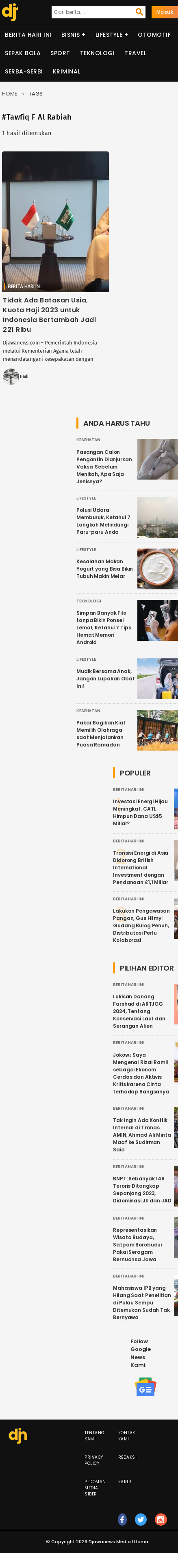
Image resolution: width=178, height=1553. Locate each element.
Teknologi (97, 53)
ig (161, 1523)
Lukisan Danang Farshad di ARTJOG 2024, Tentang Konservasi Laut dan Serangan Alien (139, 1011)
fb (122, 1523)
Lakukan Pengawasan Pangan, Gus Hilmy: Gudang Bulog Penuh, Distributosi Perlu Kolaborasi (141, 925)
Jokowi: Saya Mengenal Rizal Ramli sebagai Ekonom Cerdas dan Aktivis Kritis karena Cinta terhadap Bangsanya (141, 1073)
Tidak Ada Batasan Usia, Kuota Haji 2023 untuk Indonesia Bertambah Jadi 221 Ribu (49, 314)
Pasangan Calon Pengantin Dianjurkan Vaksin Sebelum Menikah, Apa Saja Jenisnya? (104, 467)
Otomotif (154, 35)
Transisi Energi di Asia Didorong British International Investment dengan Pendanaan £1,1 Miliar (140, 867)
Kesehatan (88, 440)
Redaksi (127, 1457)
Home (9, 94)
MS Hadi (20, 376)
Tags (36, 94)
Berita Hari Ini (28, 35)
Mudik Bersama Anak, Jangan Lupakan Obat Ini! (105, 678)
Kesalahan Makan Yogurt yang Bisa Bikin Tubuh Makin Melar (104, 569)
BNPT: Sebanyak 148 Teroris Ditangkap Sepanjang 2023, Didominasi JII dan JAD (142, 1189)
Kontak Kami (126, 1436)
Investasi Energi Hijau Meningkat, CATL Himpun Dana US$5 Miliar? (140, 812)
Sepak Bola (23, 53)
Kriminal (66, 71)
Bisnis (70, 35)
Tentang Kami (95, 1436)
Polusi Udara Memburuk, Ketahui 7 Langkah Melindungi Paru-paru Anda (103, 521)
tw (141, 1523)
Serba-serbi (24, 71)
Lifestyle (109, 35)
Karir (125, 1482)
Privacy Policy (94, 1460)
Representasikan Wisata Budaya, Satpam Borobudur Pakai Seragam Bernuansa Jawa (138, 1244)
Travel (135, 53)
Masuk (165, 12)
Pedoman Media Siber (95, 1488)
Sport (60, 53)
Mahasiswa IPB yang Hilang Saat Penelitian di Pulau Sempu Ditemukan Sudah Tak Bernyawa (142, 1302)
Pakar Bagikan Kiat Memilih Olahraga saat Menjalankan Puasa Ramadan (101, 733)
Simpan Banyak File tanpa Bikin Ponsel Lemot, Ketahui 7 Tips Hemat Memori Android (103, 627)
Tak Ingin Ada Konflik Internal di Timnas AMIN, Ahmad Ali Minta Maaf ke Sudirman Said (142, 1135)
